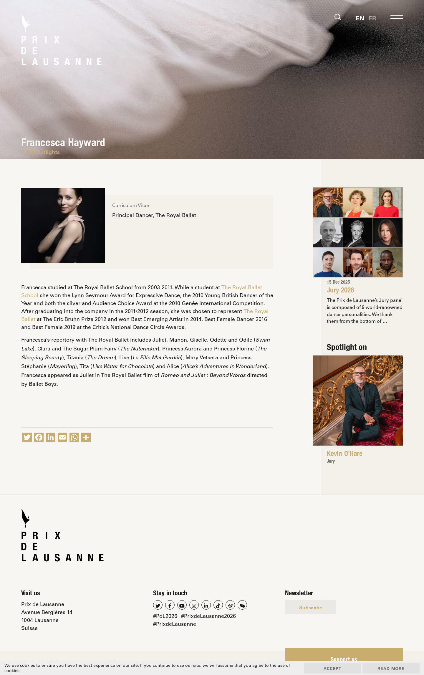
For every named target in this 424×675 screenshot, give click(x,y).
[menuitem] (360, 17)
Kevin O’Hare (345, 454)
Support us (344, 661)
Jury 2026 (341, 291)
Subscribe (310, 608)
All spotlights (40, 151)
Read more (390, 668)
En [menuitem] (360, 18)
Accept (330, 668)
